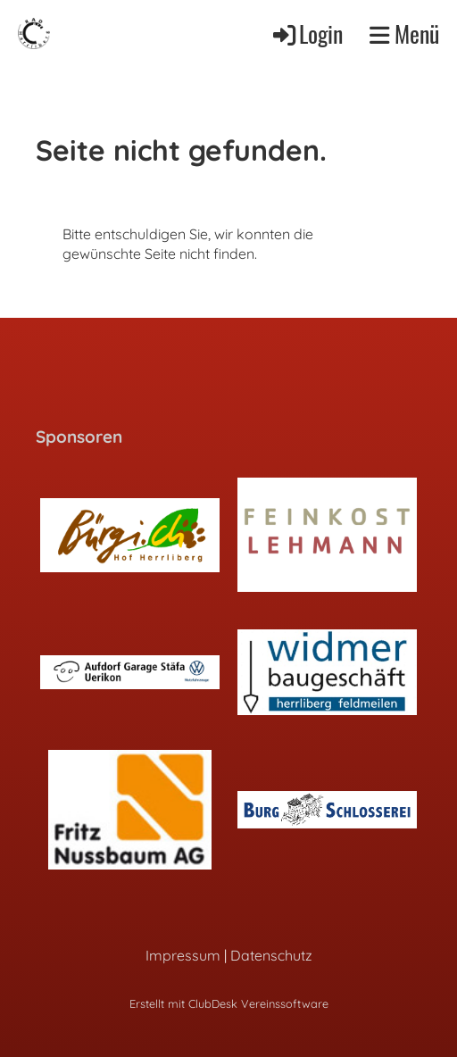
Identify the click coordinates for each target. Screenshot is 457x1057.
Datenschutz (271, 955)
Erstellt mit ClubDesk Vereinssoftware (228, 1003)
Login (306, 33)
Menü (404, 34)
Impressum (182, 955)
